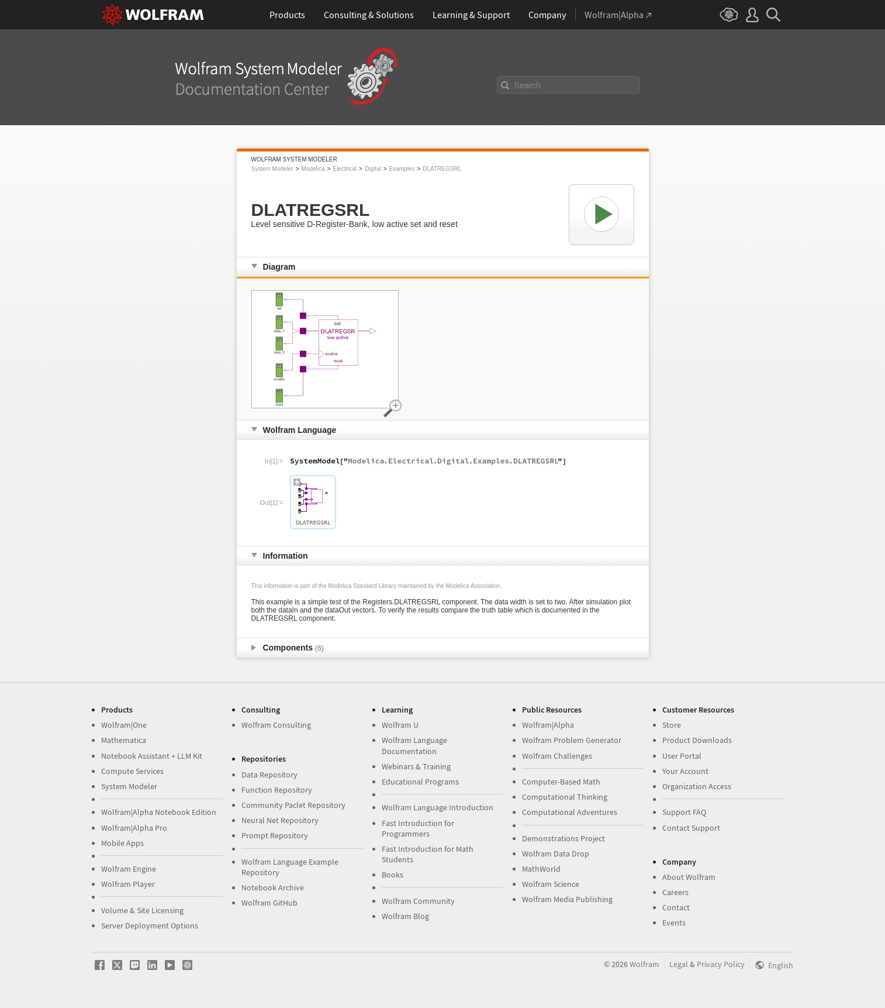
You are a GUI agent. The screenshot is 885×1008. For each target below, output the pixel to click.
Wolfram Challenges (557, 756)
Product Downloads (697, 740)
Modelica (313, 169)
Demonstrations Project (563, 838)
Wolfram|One (124, 725)
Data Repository (269, 774)
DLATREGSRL (442, 169)
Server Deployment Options (149, 925)
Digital (373, 169)
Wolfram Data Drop (555, 853)
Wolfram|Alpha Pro (134, 828)
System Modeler (272, 169)
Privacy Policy (721, 964)
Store (671, 725)
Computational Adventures (569, 812)
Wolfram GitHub (269, 902)
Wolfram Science (550, 884)
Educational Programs (420, 781)
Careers (675, 892)
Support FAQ (684, 812)
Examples (402, 169)
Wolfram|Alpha (548, 725)
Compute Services (132, 771)
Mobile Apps (122, 843)
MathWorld (541, 868)
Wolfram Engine (128, 868)
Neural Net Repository (280, 820)
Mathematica (123, 740)
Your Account (685, 771)
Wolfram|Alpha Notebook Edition (158, 812)
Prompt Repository (274, 835)
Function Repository (276, 790)
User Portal (681, 756)
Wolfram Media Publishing (567, 899)
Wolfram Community (418, 901)
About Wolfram (688, 877)
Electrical (345, 169)
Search (527, 85)
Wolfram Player (128, 884)
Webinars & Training (416, 766)
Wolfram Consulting (276, 725)
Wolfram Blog (405, 916)
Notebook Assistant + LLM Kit (151, 756)
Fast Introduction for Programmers (418, 828)
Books (392, 874)
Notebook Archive (272, 887)
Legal (678, 964)
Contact (676, 907)
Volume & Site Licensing (142, 910)
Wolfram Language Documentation (414, 745)
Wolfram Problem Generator (571, 740)
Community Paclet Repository (293, 805)
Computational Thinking (564, 797)
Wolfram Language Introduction (437, 807)
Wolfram (644, 964)
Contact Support (691, 828)
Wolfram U (400, 725)
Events (674, 922)
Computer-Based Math (561, 781)
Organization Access (696, 786)
